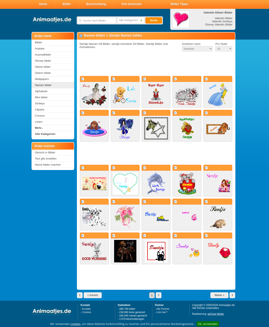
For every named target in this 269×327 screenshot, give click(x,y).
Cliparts (39, 109)
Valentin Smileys (222, 21)
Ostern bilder (43, 72)
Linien (38, 121)
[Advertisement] (156, 63)
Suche (153, 20)
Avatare (40, 48)
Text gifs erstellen (46, 158)
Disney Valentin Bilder (218, 24)
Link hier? (161, 312)
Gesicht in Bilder (45, 152)
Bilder (67, 4)
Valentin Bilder (223, 18)
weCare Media (215, 313)
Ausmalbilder (43, 54)
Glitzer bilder (43, 66)
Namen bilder (43, 85)
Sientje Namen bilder (125, 35)
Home (43, 4)
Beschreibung (96, 4)
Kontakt (86, 308)
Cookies (86, 312)
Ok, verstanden (208, 324)
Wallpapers (42, 79)
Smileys (40, 103)
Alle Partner (163, 308)
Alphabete (41, 91)
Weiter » (219, 295)
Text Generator (131, 4)
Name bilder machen (48, 164)
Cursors (40, 115)
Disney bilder (43, 60)
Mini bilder (41, 97)
